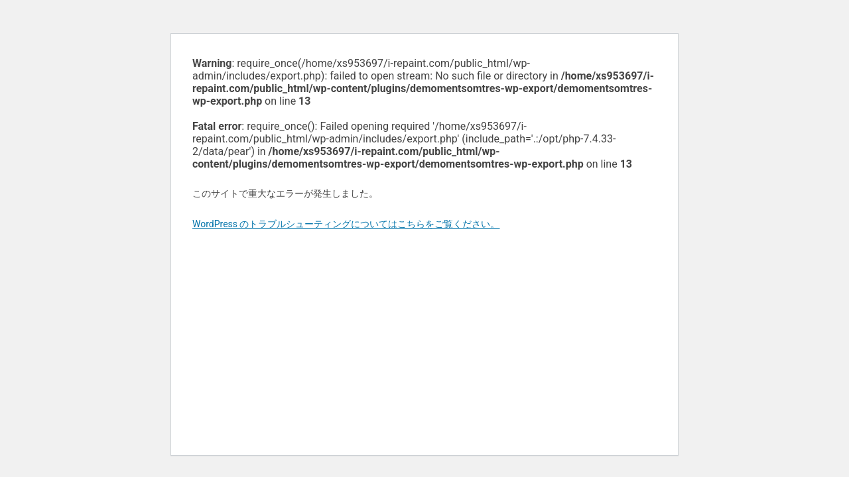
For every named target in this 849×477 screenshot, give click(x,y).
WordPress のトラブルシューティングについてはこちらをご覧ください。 (346, 224)
